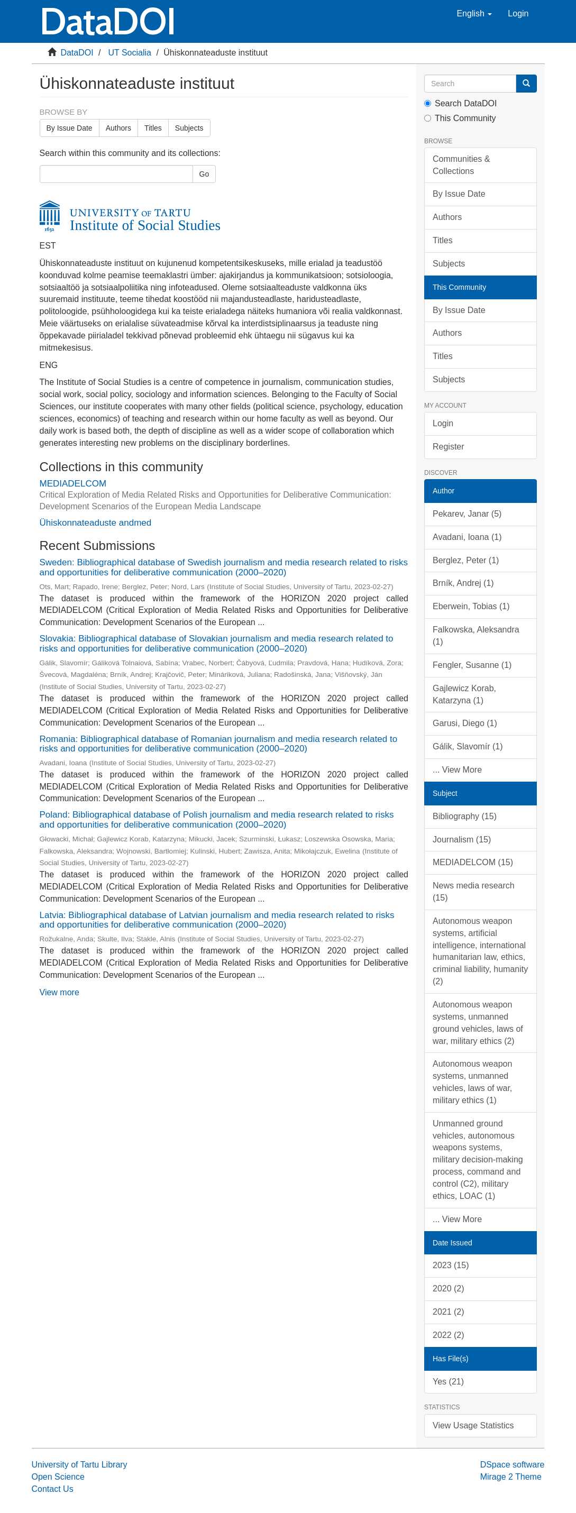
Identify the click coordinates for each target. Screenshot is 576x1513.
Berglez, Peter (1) (466, 560)
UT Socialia (129, 52)
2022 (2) (448, 1335)
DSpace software (512, 1464)
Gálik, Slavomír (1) (467, 746)
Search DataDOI (460, 103)
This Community (460, 118)
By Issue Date (70, 128)
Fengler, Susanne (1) (472, 665)
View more (59, 992)
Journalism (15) (462, 839)
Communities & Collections (461, 165)
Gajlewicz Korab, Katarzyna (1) (464, 694)
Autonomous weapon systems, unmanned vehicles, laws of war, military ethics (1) (472, 1082)
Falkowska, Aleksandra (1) (476, 635)
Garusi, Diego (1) (465, 723)
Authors (118, 128)
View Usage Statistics (473, 1425)
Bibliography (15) (465, 816)
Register (448, 446)
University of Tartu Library (79, 1464)
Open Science (58, 1476)
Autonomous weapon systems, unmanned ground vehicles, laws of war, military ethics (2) (478, 1023)
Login (443, 423)
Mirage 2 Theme (511, 1476)
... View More (457, 769)
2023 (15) (451, 1265)
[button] (474, 14)
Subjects (189, 128)
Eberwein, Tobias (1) (471, 606)
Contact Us (53, 1488)
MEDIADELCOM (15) (473, 862)
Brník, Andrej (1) (463, 583)
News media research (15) (474, 891)
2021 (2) (448, 1311)
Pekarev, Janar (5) (467, 513)
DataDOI (76, 52)
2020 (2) (448, 1288)
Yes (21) (448, 1381)
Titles (153, 128)
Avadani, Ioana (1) (467, 537)
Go (204, 174)
